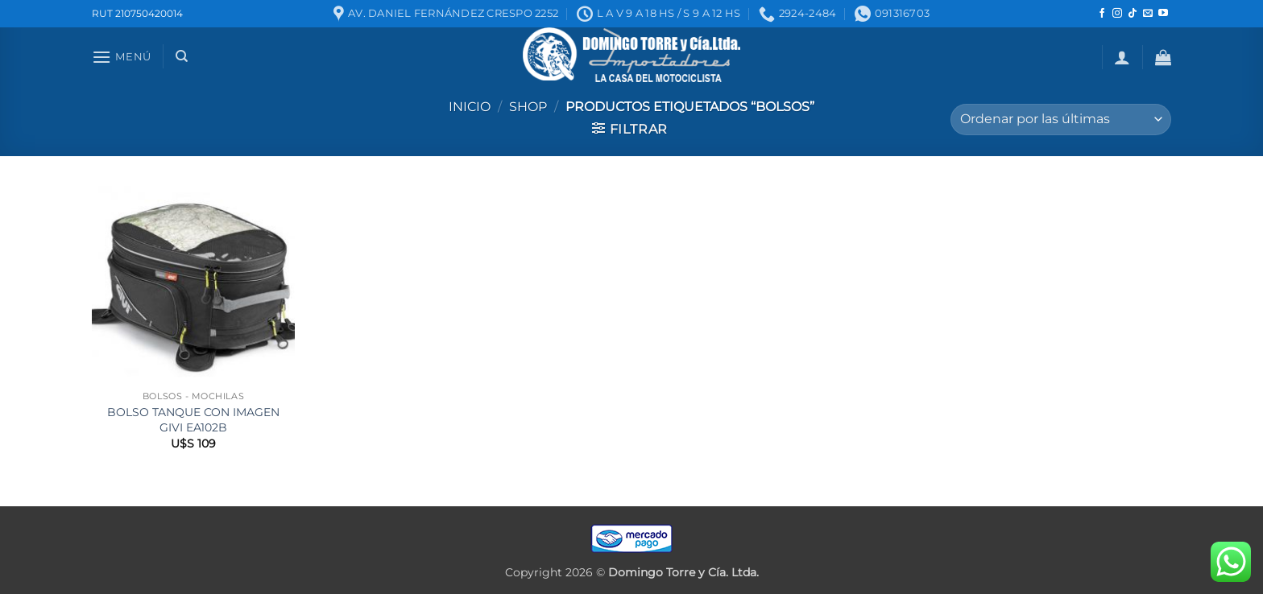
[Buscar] (182, 56)
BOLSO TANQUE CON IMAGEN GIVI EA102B (193, 420)
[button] (121, 56)
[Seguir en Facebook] (1102, 13)
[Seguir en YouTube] (1163, 13)
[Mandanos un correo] (1148, 13)
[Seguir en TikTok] (1132, 13)
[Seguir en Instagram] (1117, 13)
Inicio (470, 106)
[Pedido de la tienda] (1060, 119)
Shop (528, 106)
